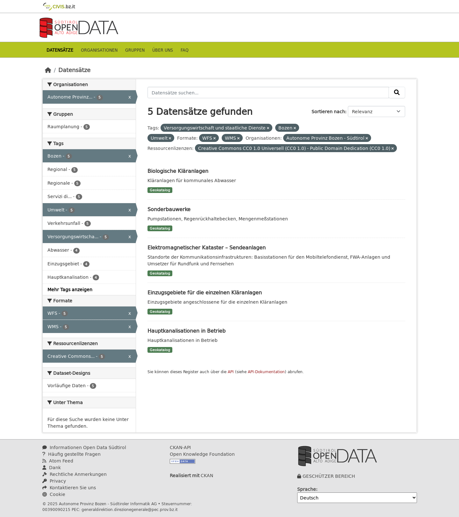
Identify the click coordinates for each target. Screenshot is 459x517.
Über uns (162, 50)
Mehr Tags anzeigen (69, 289)
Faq (185, 50)
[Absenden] (397, 92)
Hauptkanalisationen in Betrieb (186, 331)
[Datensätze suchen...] (268, 92)
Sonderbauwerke (168, 209)
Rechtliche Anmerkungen (74, 474)
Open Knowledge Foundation (202, 454)
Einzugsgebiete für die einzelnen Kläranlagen (204, 292)
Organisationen (99, 50)
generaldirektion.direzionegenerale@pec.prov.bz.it (130, 509)
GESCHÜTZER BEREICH (329, 476)
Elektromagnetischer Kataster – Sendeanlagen (206, 247)
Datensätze (60, 50)
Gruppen (135, 50)
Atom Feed (57, 460)
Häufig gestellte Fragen (71, 454)
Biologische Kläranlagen (177, 171)
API (231, 372)
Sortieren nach (328, 111)
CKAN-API (180, 447)
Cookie (53, 494)
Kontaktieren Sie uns (69, 487)
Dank (51, 467)
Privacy (54, 480)
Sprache (306, 489)
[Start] (48, 70)
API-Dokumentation (266, 372)
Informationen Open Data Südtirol (84, 447)
